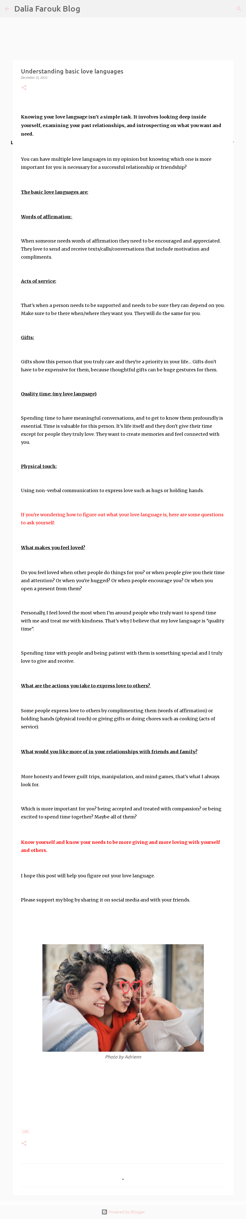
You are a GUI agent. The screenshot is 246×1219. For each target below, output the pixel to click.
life (26, 1131)
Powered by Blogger (123, 1212)
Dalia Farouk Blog (47, 8)
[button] (24, 88)
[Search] (239, 9)
